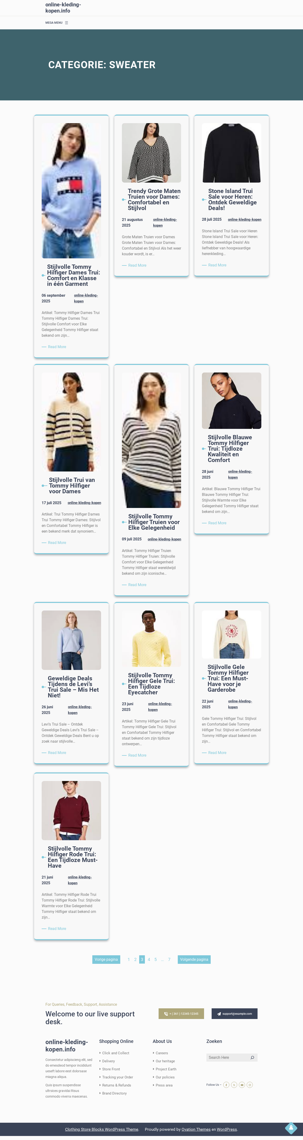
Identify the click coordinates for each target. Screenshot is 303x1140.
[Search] (252, 1061)
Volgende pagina (194, 963)
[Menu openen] (66, 22)
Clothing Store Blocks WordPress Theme (101, 1133)
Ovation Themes (196, 1133)
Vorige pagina (106, 963)
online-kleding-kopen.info (63, 8)
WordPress (227, 1133)
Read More (58, 346)
